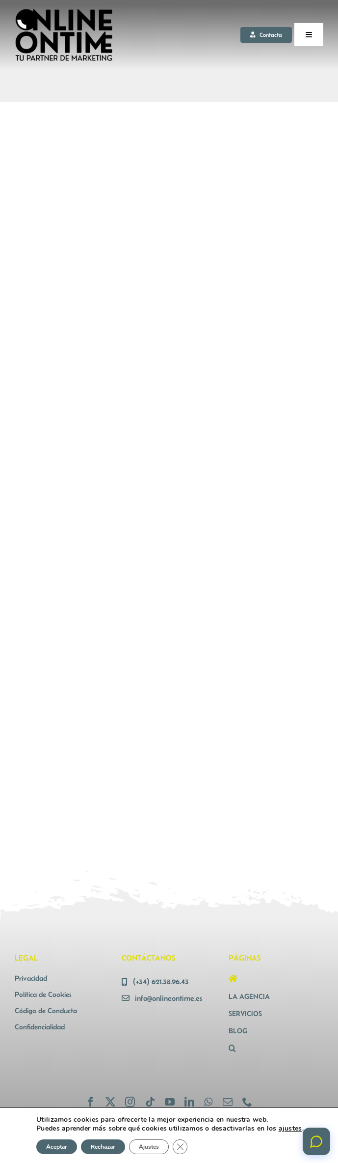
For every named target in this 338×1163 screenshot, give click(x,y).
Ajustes (149, 1147)
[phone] (247, 1102)
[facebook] (91, 1102)
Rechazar (103, 1147)
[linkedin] (189, 1102)
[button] (276, 1048)
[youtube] (170, 1102)
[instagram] (130, 1102)
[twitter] (110, 1102)
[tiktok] (150, 1102)
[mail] (228, 1102)
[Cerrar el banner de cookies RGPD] (180, 1146)
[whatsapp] (208, 1102)
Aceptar (56, 1147)
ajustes (290, 1128)
